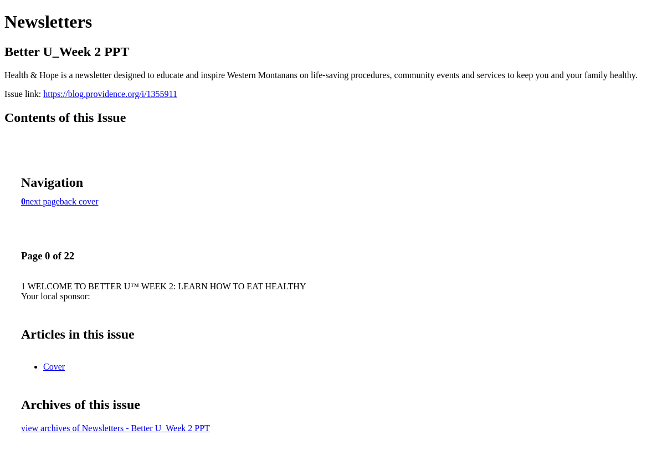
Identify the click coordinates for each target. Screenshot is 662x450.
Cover (54, 366)
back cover (79, 201)
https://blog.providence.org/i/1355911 (110, 94)
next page (42, 201)
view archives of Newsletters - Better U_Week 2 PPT (115, 428)
